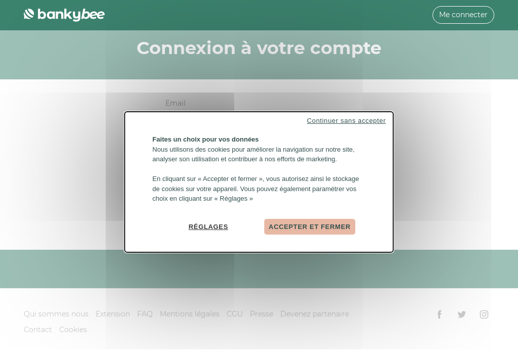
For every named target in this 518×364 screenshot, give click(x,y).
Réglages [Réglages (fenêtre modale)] (208, 226)
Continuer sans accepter (346, 120)
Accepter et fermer (310, 226)
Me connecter (463, 14)
